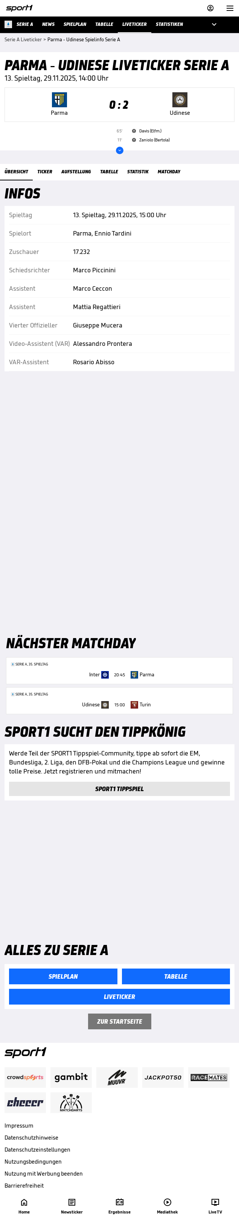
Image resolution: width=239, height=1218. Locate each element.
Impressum (19, 1125)
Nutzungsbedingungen (33, 1161)
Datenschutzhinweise (31, 1137)
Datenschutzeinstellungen (37, 1149)
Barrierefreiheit (24, 1185)
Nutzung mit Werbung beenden (44, 1173)
